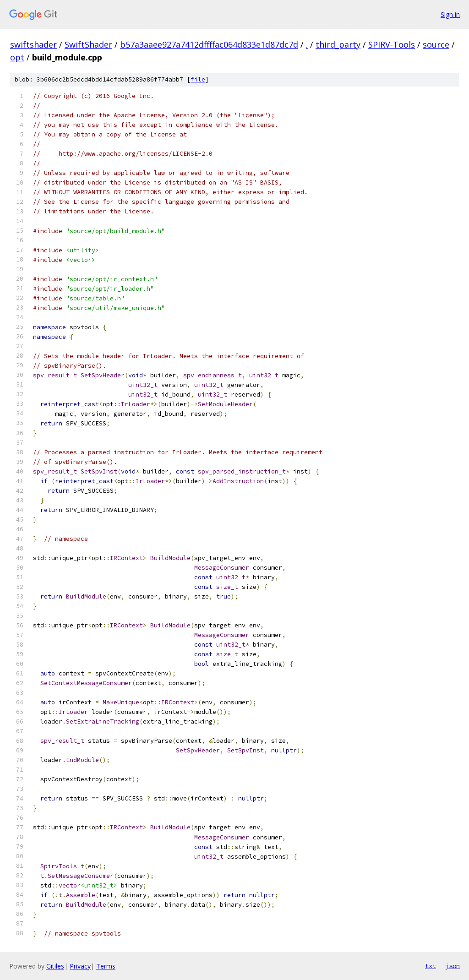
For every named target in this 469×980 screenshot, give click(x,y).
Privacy (80, 966)
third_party (338, 44)
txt (430, 966)
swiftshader (33, 44)
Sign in (450, 14)
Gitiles (55, 966)
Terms (105, 966)
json (452, 966)
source (436, 44)
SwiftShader (88, 44)
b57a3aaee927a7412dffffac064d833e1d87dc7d (209, 44)
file (198, 79)
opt (17, 57)
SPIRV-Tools (391, 44)
